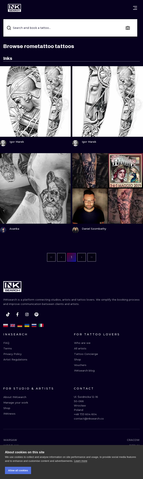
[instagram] (27, 314)
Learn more (80, 462)
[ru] (34, 325)
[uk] (27, 325)
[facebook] (17, 314)
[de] (19, 325)
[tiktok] (8, 314)
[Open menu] (135, 8)
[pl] (5, 325)
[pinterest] (36, 314)
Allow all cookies (18, 472)
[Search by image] (127, 28)
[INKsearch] (14, 8)
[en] (12, 325)
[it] (41, 325)
